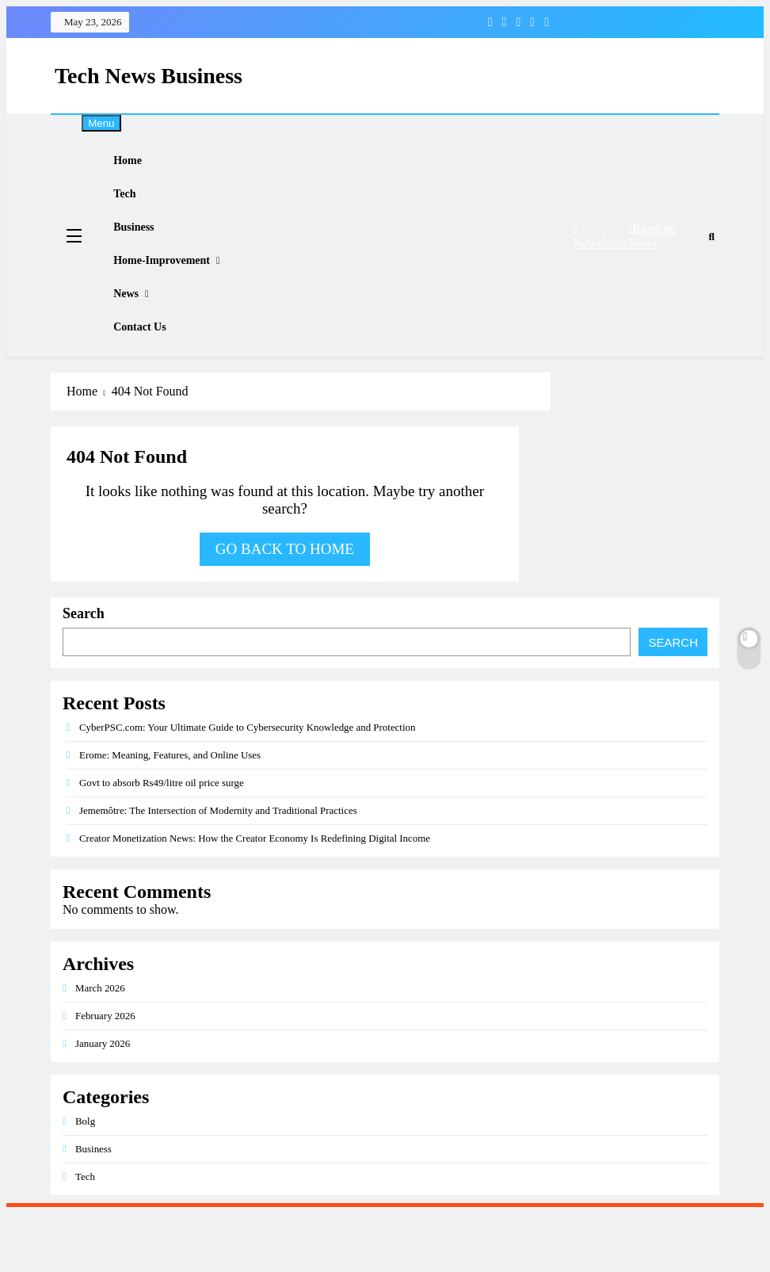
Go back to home (284, 607)
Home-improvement (176, 294)
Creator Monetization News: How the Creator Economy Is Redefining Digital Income (254, 897)
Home (140, 165)
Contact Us (153, 381)
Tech (137, 208)
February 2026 (105, 1074)
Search (84, 672)
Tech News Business (148, 75)
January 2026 (102, 1102)
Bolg (85, 1180)
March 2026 (100, 1046)
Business (146, 251)
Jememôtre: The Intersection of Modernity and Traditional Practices (218, 869)
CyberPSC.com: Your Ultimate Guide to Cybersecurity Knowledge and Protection (247, 786)
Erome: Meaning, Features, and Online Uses (170, 813)
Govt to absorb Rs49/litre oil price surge (161, 841)
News (138, 337)
